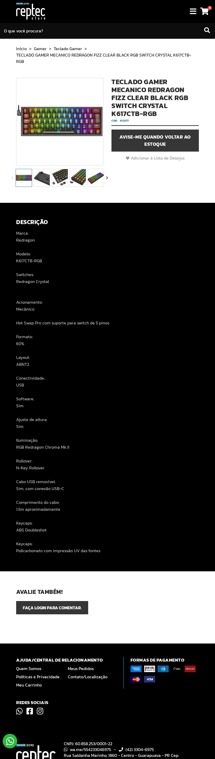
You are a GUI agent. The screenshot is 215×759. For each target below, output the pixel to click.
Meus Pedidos (81, 668)
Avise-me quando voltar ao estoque (155, 140)
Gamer (40, 48)
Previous (12, 178)
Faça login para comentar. (52, 607)
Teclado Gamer (68, 48)
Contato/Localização (87, 677)
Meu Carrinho (29, 685)
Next (107, 178)
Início (21, 48)
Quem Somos (28, 668)
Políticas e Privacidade (38, 677)
